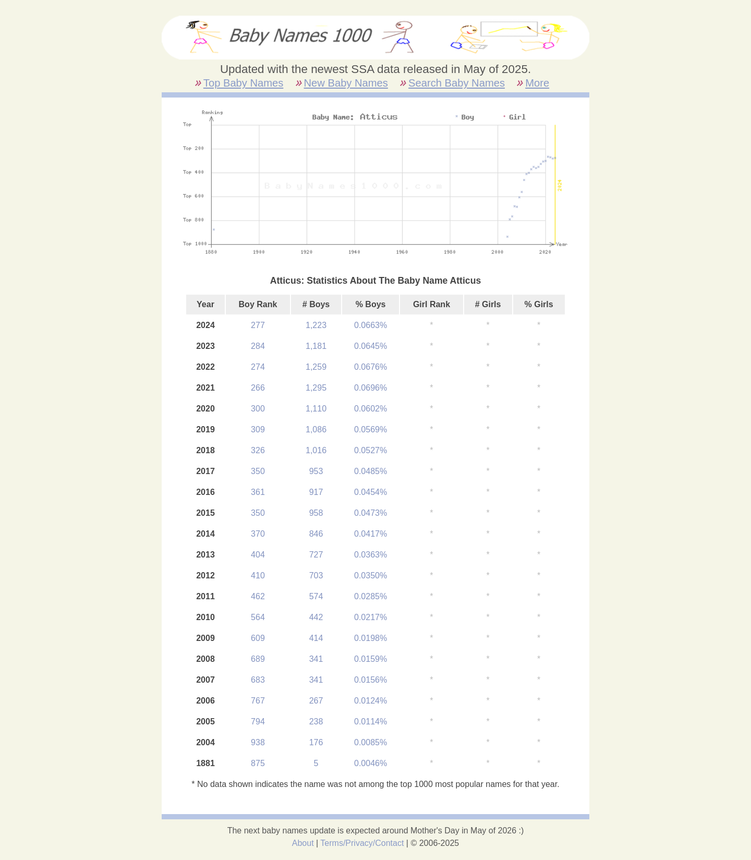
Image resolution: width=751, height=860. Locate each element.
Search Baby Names (456, 83)
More (537, 83)
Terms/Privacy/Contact (362, 843)
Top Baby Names (243, 83)
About (303, 843)
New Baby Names (346, 83)
